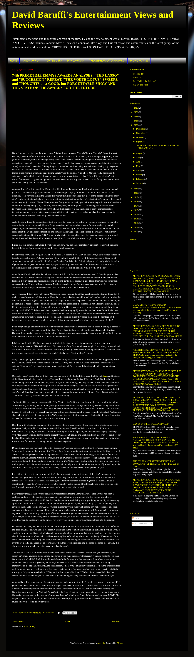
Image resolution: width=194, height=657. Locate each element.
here (105, 376)
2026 (136, 108)
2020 (136, 193)
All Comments (139, 524)
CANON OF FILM (31, 61)
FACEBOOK (138, 74)
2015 (136, 214)
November (141, 133)
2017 (136, 206)
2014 (136, 219)
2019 (136, 197)
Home (67, 621)
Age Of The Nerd (140, 85)
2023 (136, 121)
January (139, 183)
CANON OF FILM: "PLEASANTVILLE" (151, 424)
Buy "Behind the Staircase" (144, 81)
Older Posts (115, 621)
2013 (136, 223)
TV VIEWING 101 (75, 61)
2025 (136, 112)
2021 (136, 189)
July (138, 157)
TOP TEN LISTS (53, 61)
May (138, 166)
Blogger (120, 643)
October (140, 137)
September (141, 142)
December (140, 129)
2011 (136, 232)
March (139, 175)
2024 (136, 116)
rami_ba (101, 643)
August (139, 153)
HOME (13, 61)
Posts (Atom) (29, 626)
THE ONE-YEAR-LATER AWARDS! (107, 61)
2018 (136, 201)
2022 (136, 125)
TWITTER (137, 78)
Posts (135, 518)
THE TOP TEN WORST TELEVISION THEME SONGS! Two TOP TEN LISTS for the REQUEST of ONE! (156, 464)
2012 (136, 227)
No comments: (49, 613)
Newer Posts (18, 621)
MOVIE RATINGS (139, 61)
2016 (136, 210)
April (138, 170)
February (140, 179)
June (138, 162)
